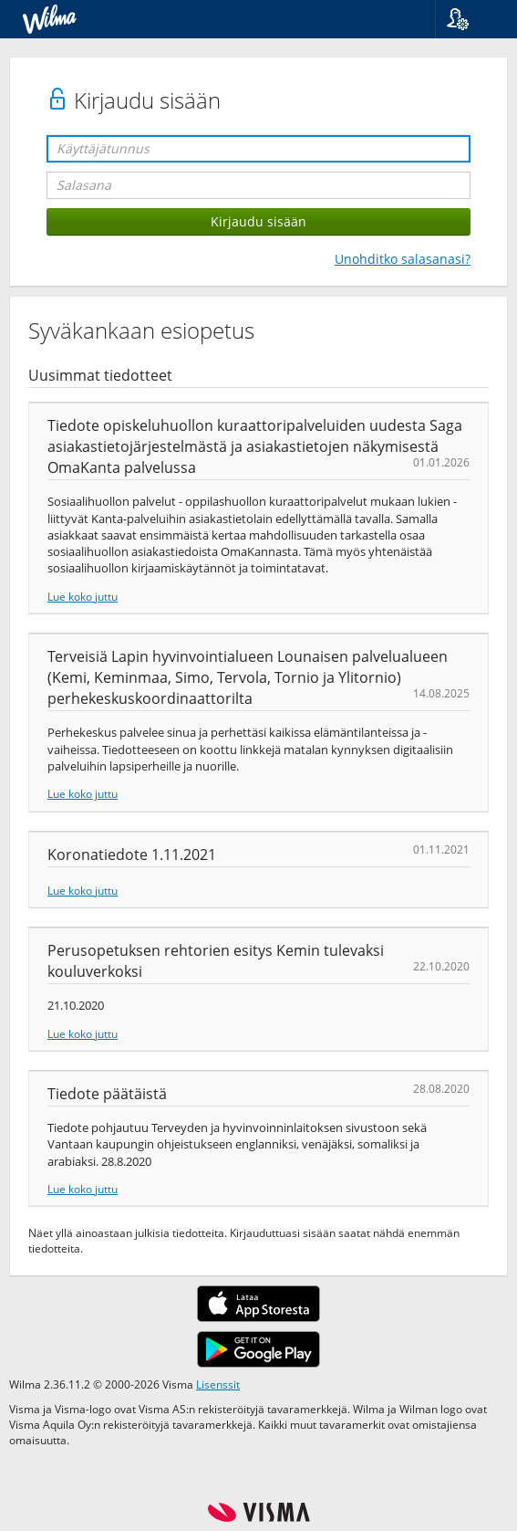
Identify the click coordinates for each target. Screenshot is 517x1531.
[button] (469, 19)
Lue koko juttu (82, 596)
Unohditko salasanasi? (402, 258)
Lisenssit (218, 1384)
